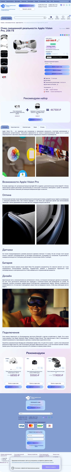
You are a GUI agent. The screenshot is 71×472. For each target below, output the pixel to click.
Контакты (56, 1)
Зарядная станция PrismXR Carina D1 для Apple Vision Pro (37, 110)
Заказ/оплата (10, 1)
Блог (48, 1)
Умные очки (56, 454)
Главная (3, 1)
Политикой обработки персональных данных (42, 462)
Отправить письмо (35, 407)
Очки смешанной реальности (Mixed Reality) (44, 456)
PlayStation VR (5, 460)
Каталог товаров (6, 18)
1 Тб (51, 63)
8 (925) (42, 6)
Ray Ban (56, 457)
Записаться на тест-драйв (27, 5)
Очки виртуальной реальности (19, 455)
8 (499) (42, 5)
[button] (10, 369)
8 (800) (53, 5)
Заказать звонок (27, 9)
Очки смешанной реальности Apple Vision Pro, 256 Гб (17, 110)
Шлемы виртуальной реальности (6, 455)
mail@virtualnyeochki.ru (35, 405)
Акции (36, 1)
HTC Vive (4, 459)
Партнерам (30, 1)
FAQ (52, 1)
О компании (42, 1)
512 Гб (46, 63)
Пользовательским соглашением (20, 462)
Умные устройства (32, 454)
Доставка (17, 1)
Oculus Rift (4, 458)
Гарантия (23, 1)
